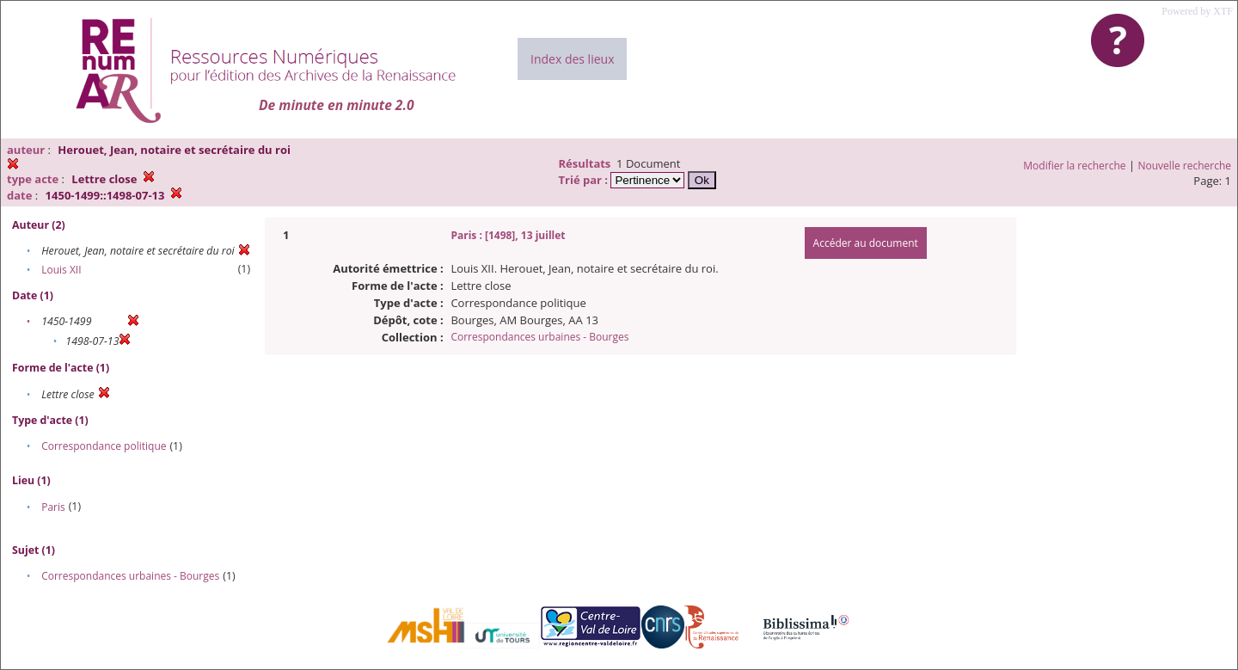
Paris (53, 507)
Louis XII (61, 269)
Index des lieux (572, 59)
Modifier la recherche (1074, 165)
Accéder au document (865, 243)
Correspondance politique (103, 446)
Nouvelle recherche (1185, 165)
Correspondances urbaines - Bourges (130, 576)
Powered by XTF (1197, 11)
